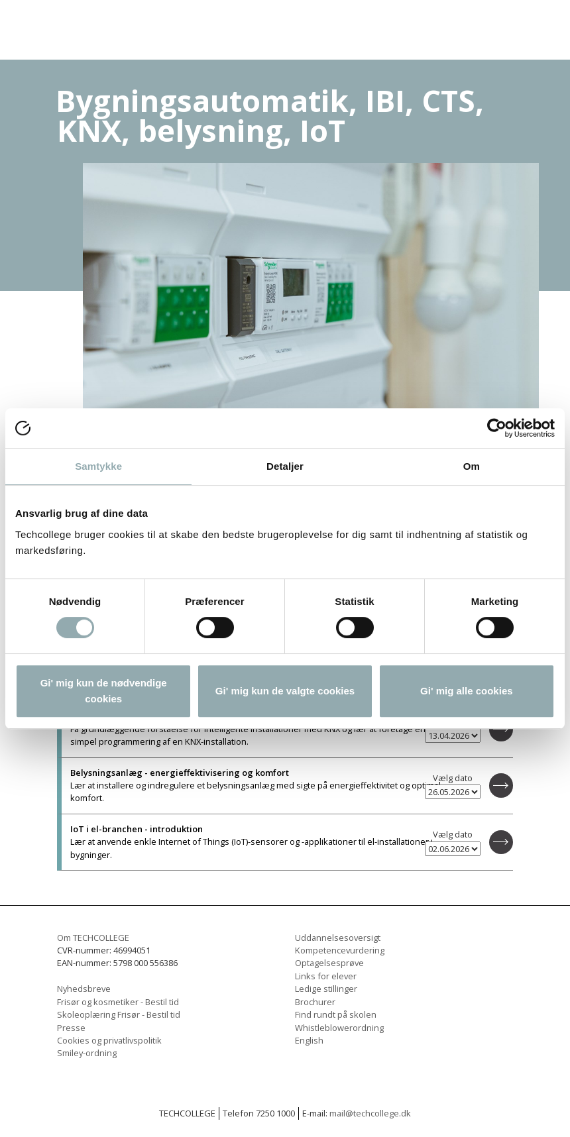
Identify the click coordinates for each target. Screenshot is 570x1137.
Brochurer (315, 1002)
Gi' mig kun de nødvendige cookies (103, 690)
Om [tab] (471, 466)
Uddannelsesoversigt (337, 938)
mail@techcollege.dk (370, 1113)
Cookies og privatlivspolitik (109, 1040)
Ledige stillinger (326, 989)
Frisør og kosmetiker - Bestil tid (118, 1002)
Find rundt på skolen (335, 1014)
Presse (71, 1028)
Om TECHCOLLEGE (93, 938)
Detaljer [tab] (285, 466)
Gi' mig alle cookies (466, 690)
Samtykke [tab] (98, 466)
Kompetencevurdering (339, 950)
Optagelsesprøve (329, 963)
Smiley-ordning (87, 1053)
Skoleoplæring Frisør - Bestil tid (118, 1014)
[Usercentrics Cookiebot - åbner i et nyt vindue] (497, 428)
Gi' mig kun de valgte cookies (285, 690)
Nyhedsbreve (84, 989)
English (309, 1040)
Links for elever (326, 976)
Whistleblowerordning (339, 1028)
